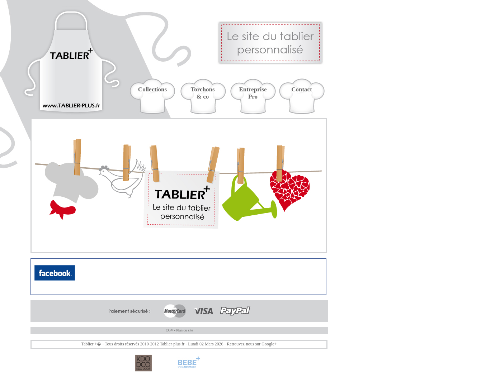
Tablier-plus (170, 343)
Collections (152, 89)
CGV (169, 330)
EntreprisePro (253, 93)
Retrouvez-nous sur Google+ (252, 343)
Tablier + (89, 343)
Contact (301, 89)
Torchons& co (202, 93)
